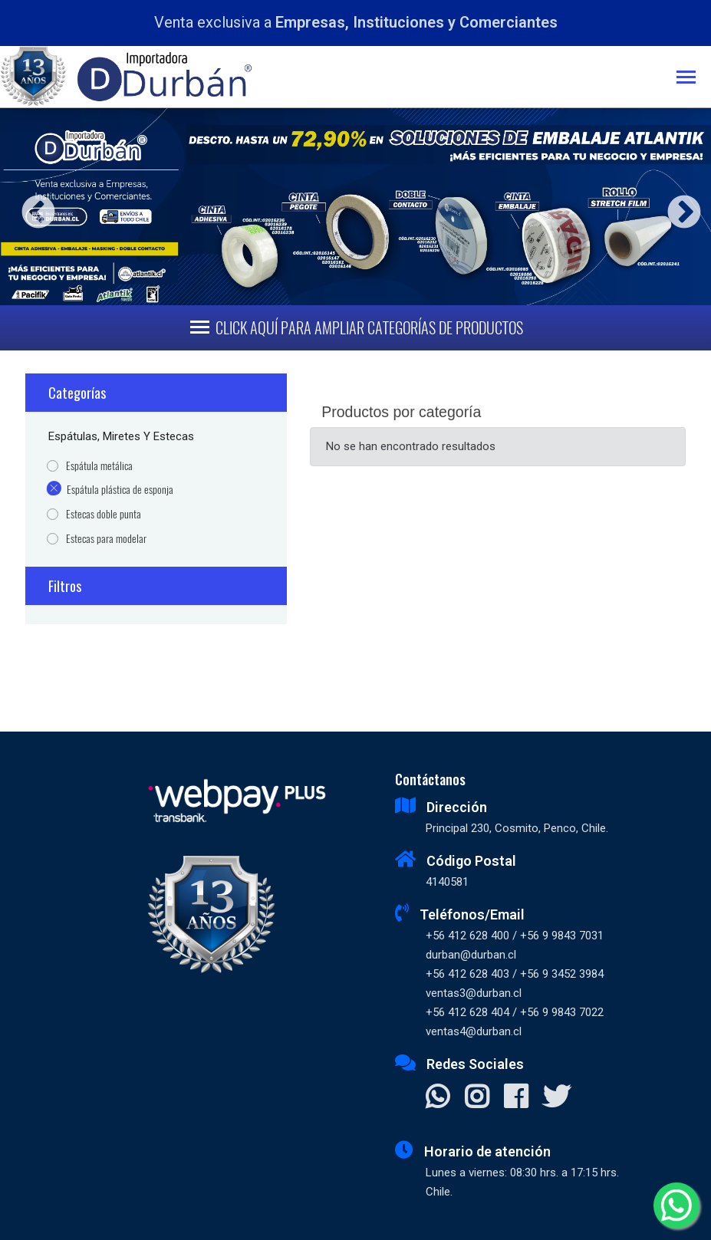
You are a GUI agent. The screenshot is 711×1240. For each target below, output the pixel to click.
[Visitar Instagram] (477, 1098)
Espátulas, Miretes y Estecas (121, 436)
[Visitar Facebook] (516, 1098)
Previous (32, 206)
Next (678, 206)
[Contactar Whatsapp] (437, 1098)
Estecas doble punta (103, 514)
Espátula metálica (99, 466)
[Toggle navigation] (693, 79)
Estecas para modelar (106, 538)
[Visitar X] (556, 1098)
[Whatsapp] (676, 1205)
